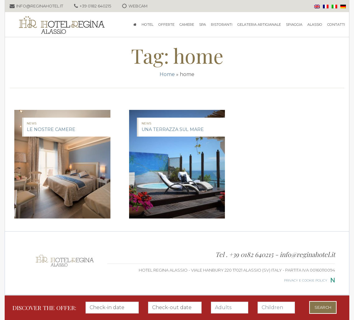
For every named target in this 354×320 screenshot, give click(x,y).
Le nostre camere (51, 129)
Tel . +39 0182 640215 (245, 254)
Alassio (314, 24)
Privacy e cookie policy (305, 280)
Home (167, 74)
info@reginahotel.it (307, 254)
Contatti (336, 24)
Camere (186, 24)
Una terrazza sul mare (173, 129)
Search (322, 307)
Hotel (147, 24)
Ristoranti (221, 24)
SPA (202, 24)
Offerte (166, 24)
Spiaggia (294, 24)
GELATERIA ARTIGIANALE (259, 24)
